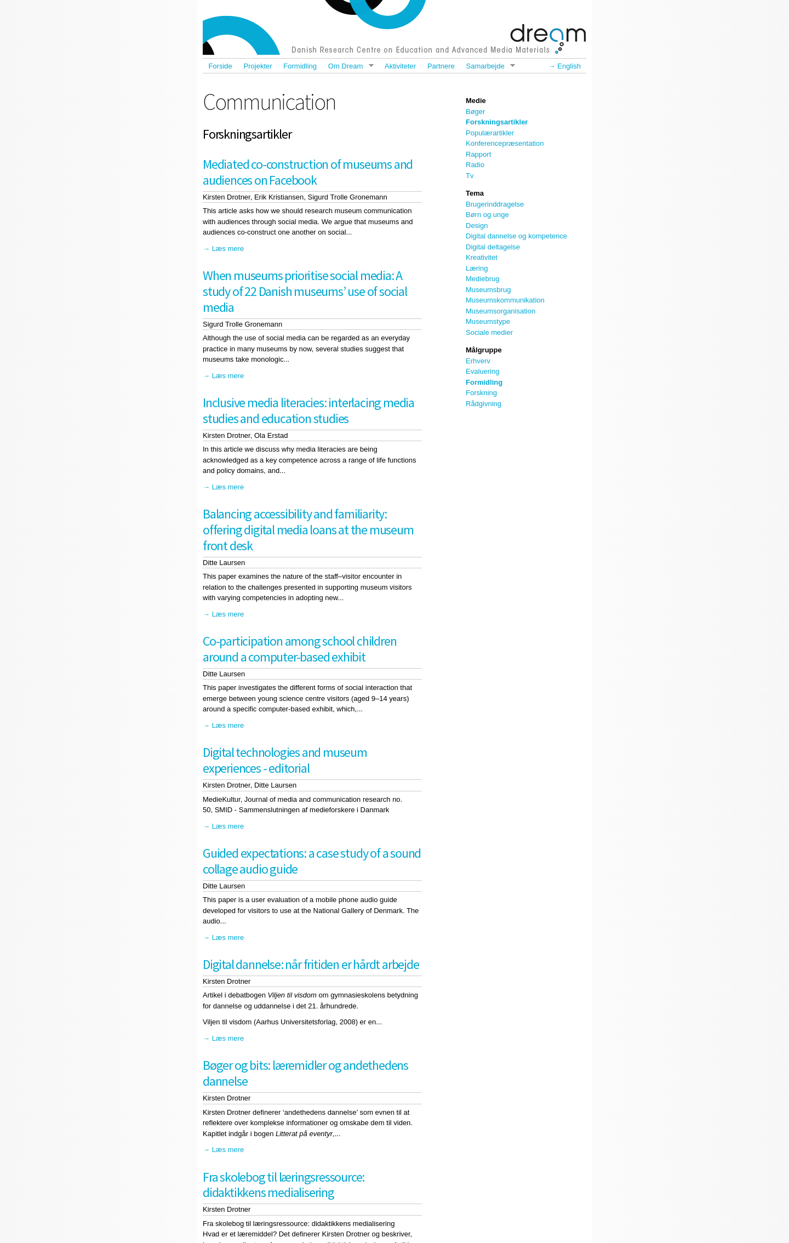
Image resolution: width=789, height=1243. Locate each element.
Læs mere (228, 248)
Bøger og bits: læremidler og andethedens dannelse (305, 1073)
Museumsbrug (488, 290)
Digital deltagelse (493, 247)
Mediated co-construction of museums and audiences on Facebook (308, 172)
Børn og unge (487, 214)
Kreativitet (482, 257)
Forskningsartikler (497, 122)
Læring (477, 268)
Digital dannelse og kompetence (516, 236)
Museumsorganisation (500, 311)
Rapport (478, 154)
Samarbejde (487, 66)
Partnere (441, 66)
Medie (476, 100)
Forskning (481, 393)
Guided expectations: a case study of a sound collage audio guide (312, 861)
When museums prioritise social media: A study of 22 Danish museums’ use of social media (305, 291)
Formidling (300, 66)
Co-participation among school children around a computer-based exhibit (299, 648)
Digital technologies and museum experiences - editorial (285, 760)
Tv (469, 176)
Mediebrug (482, 279)
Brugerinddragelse (495, 204)
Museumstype (488, 321)
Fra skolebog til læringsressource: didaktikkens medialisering (283, 1184)
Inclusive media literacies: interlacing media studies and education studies (308, 410)
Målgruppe (484, 350)
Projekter (258, 66)
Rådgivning (483, 404)
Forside (220, 66)
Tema (475, 193)
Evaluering (482, 371)
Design (477, 225)
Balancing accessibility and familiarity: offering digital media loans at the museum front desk (308, 529)
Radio (475, 165)
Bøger (475, 111)
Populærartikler (490, 133)
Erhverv (478, 361)
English (569, 66)
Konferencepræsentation (505, 143)
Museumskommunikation (505, 300)
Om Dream (347, 66)
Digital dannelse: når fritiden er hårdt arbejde (311, 964)
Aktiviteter (400, 66)
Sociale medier (489, 332)
